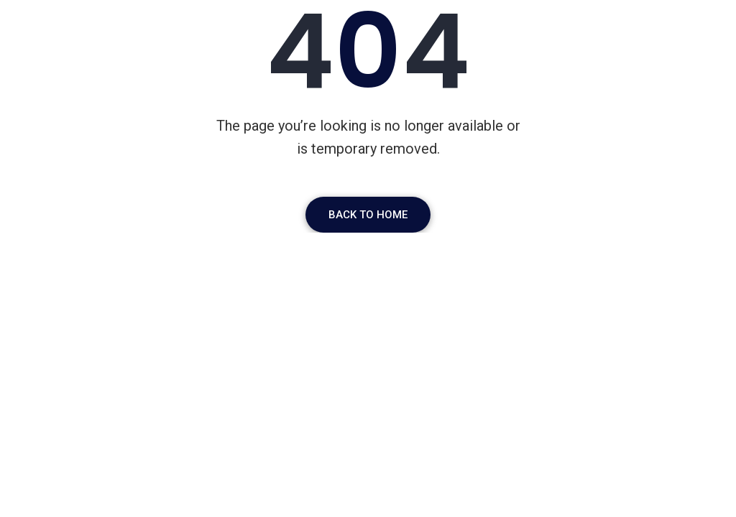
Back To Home (368, 214)
